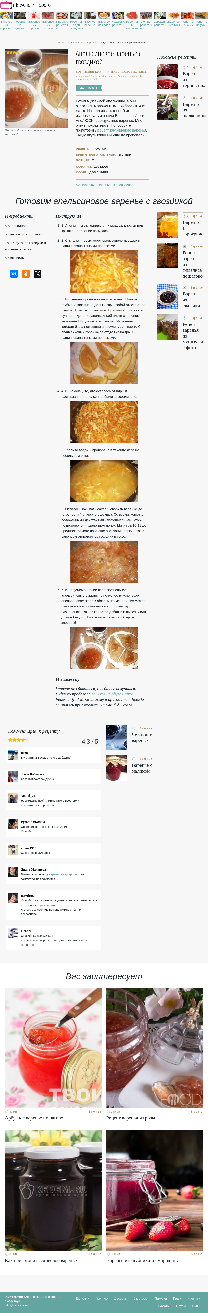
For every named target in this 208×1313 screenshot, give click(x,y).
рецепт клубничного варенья (121, 130)
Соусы (181, 1306)
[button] (202, 5)
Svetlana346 (85, 185)
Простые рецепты (62, 23)
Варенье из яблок (104, 23)
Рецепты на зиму (188, 23)
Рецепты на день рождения (76, 25)
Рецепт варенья (88, 87)
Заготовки (141, 1298)
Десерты (120, 1298)
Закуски (161, 1298)
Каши (177, 1298)
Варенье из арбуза (34, 25)
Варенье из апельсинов (48, 25)
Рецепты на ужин (202, 23)
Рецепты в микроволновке (132, 25)
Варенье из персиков (6, 25)
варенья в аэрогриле (63, 874)
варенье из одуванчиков (113, 694)
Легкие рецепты (146, 23)
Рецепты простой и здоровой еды (25, 5)
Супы (196, 1306)
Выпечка (82, 1298)
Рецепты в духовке (20, 25)
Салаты (164, 1306)
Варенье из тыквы (174, 23)
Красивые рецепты (118, 23)
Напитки (194, 1298)
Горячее (102, 1298)
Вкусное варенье (90, 23)
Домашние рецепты (160, 23)
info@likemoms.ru (16, 1305)
